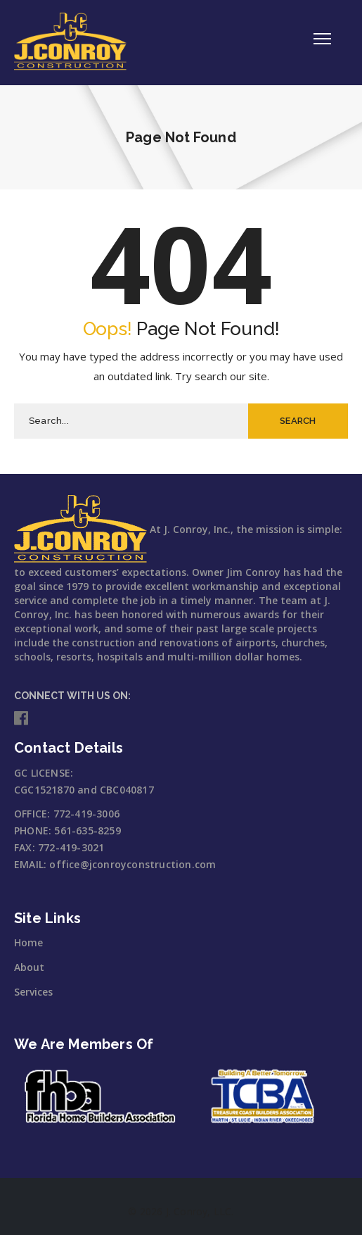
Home (28, 942)
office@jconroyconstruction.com (132, 864)
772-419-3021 (71, 847)
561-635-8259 (87, 830)
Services (33, 991)
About (29, 967)
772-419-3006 (86, 813)
